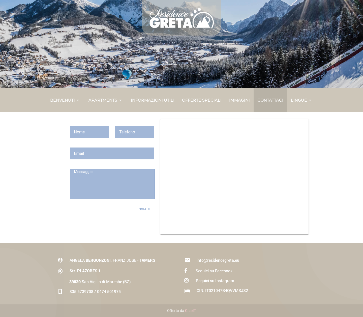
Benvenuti (65, 100)
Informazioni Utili (152, 100)
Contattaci (270, 100)
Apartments (105, 100)
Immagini (239, 100)
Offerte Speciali (202, 100)
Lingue (302, 100)
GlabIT (190, 310)
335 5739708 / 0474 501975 (89, 291)
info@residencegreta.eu (211, 260)
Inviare (144, 209)
